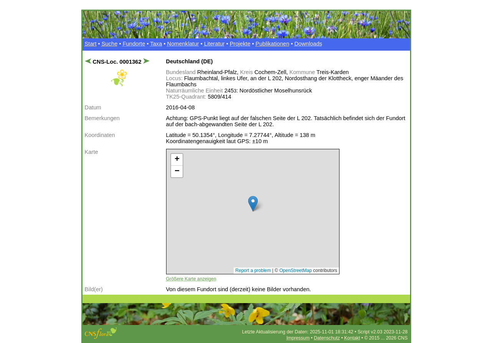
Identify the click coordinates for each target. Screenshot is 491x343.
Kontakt (352, 338)
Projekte (240, 44)
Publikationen (272, 44)
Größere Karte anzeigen (191, 279)
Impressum (298, 338)
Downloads (308, 44)
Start (91, 44)
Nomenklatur (183, 44)
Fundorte (134, 44)
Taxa (156, 44)
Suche (110, 44)
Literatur (214, 44)
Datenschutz (327, 338)
